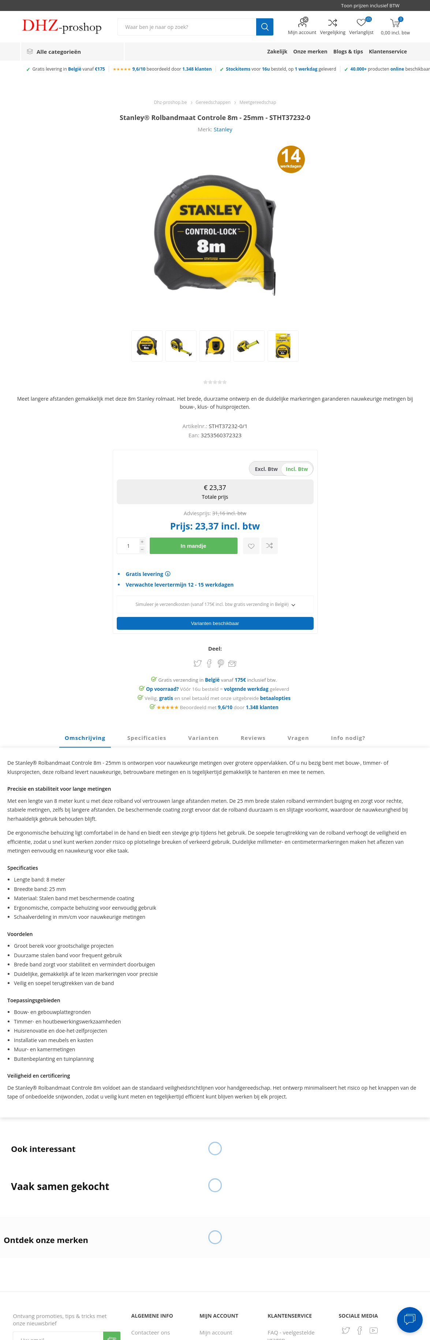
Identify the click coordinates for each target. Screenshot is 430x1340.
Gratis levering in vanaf (69, 69)
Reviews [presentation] (253, 735)
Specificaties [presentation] (146, 735)
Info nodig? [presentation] (348, 735)
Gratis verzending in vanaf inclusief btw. (217, 677)
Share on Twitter (198, 661)
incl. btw (297, 468)
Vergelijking (332, 32)
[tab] (85, 735)
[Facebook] (360, 1328)
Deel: (215, 646)
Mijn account (302, 32)
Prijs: (181, 526)
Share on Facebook (209, 661)
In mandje (193, 546)
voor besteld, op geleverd (281, 69)
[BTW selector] (373, 5)
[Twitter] (346, 1328)
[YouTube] (373, 1328)
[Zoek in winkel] (186, 26)
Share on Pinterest (221, 661)
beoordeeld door (172, 69)
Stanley (223, 129)
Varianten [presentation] (203, 735)
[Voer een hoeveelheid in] (128, 546)
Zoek (264, 26)
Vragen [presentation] (298, 735)
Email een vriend (232, 662)
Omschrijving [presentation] (85, 735)
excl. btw (266, 468)
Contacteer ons (150, 1330)
